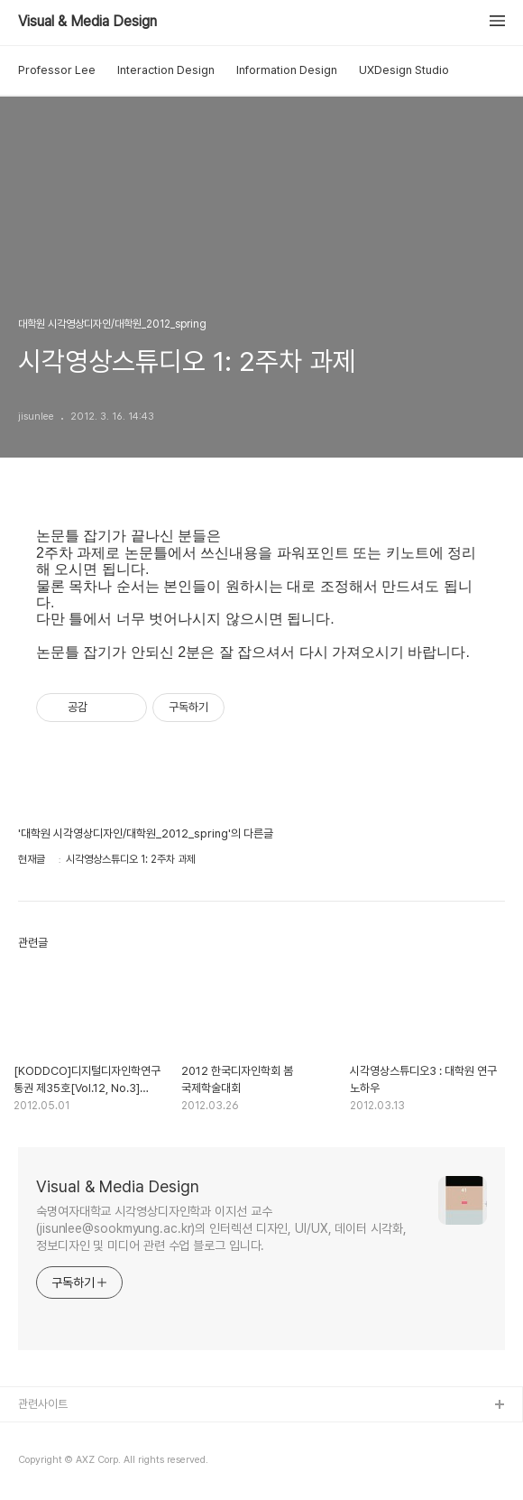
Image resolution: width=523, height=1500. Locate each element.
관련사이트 (43, 1404)
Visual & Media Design (87, 22)
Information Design (286, 70)
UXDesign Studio (404, 70)
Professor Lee (57, 70)
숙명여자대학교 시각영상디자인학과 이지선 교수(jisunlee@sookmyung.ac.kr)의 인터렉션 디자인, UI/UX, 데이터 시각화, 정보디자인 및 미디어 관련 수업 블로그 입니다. (221, 1228)
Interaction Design (166, 70)
